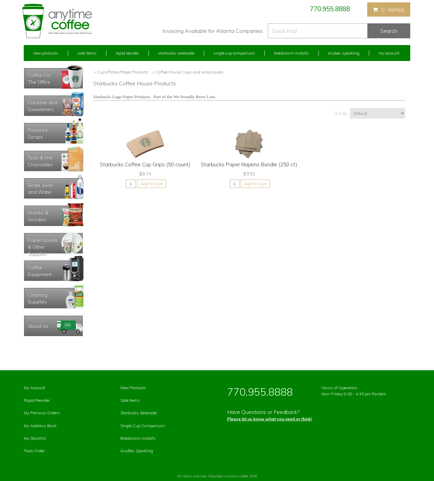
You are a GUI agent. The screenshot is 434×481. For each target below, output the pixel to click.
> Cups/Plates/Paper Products (121, 72)
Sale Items (87, 53)
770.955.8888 (330, 9)
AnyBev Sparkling (136, 450)
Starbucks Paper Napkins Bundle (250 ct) (249, 164)
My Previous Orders (42, 412)
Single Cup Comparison (234, 53)
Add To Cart (151, 183)
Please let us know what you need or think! (269, 418)
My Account (388, 53)
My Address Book (40, 425)
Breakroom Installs (291, 53)
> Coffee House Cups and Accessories (187, 72)
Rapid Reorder (127, 53)
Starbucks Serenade (176, 53)
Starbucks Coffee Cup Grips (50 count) (145, 164)
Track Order (34, 450)
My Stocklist (35, 438)
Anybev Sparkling (343, 53)
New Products (45, 53)
